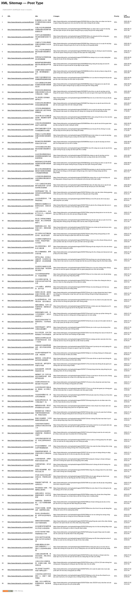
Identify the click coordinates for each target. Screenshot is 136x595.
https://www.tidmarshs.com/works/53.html (21, 247)
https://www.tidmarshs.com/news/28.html (20, 406)
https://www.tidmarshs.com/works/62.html (21, 185)
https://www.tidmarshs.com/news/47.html (20, 287)
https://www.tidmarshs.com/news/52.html (20, 252)
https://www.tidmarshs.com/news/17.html (20, 477)
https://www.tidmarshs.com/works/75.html (21, 98)
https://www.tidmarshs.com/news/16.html (20, 483)
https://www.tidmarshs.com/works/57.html (21, 220)
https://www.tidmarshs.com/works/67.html (21, 149)
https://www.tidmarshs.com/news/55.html (20, 234)
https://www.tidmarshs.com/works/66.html (21, 156)
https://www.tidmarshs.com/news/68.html (20, 142)
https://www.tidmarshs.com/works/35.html (21, 364)
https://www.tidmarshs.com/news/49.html (20, 275)
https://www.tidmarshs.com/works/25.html (21, 425)
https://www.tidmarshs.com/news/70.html (20, 129)
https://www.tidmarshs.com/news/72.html (20, 117)
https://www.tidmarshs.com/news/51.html (20, 260)
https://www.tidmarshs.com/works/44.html (21, 307)
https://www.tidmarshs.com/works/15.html (21, 489)
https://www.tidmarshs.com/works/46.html (21, 294)
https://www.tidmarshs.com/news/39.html (20, 340)
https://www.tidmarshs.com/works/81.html (21, 58)
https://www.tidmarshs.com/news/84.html (20, 37)
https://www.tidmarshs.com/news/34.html (20, 370)
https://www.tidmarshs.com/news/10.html (20, 522)
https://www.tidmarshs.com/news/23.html (20, 440)
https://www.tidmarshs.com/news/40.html (20, 333)
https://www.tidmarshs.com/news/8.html (20, 533)
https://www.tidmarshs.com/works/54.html (21, 241)
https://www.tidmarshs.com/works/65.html (21, 163)
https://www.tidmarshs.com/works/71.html (21, 124)
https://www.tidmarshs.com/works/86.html (21, 22)
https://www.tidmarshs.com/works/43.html (21, 314)
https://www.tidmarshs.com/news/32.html (20, 383)
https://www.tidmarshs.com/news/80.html (20, 64)
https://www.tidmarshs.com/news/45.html (20, 300)
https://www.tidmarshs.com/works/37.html (21, 353)
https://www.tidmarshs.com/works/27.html (21, 413)
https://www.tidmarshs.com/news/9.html (20, 527)
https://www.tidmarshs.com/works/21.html (21, 453)
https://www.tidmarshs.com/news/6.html (20, 547)
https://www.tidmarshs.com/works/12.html (21, 509)
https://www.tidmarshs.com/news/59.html (20, 206)
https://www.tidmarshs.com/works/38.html (21, 347)
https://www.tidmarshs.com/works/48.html (21, 281)
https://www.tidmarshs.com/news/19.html (20, 465)
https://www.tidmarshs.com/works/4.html (20, 563)
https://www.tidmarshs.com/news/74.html (20, 104)
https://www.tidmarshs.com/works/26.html (21, 419)
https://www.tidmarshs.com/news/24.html (20, 433)
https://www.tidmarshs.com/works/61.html (21, 193)
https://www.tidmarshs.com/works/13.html (21, 502)
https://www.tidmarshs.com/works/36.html (21, 359)
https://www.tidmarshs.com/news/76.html (20, 92)
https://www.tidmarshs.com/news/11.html (20, 515)
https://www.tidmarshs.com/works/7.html (20, 539)
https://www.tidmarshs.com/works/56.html (21, 228)
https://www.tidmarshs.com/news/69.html (20, 136)
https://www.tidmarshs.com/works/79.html (21, 72)
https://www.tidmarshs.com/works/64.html (21, 171)
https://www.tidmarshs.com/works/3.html (20, 569)
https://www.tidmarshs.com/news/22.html (20, 447)
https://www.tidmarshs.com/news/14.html (20, 495)
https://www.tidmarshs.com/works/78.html (21, 78)
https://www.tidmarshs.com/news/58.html (20, 213)
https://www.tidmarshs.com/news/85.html (20, 29)
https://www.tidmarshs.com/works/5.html (20, 556)
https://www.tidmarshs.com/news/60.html (20, 199)
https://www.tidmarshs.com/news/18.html (20, 470)
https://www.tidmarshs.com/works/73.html (21, 110)
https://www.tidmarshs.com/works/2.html (20, 576)
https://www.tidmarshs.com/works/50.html (21, 268)
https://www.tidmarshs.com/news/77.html (20, 84)
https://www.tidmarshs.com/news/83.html (20, 44)
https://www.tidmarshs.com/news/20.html (20, 459)
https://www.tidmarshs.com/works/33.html (21, 376)
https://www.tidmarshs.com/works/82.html (21, 51)
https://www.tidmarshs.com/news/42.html (20, 321)
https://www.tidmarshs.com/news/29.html (20, 401)
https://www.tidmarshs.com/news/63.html (20, 178)
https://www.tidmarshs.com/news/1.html (20, 583)
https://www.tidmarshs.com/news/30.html (20, 395)
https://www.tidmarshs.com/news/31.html (20, 389)
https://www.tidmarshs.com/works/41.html (21, 328)
